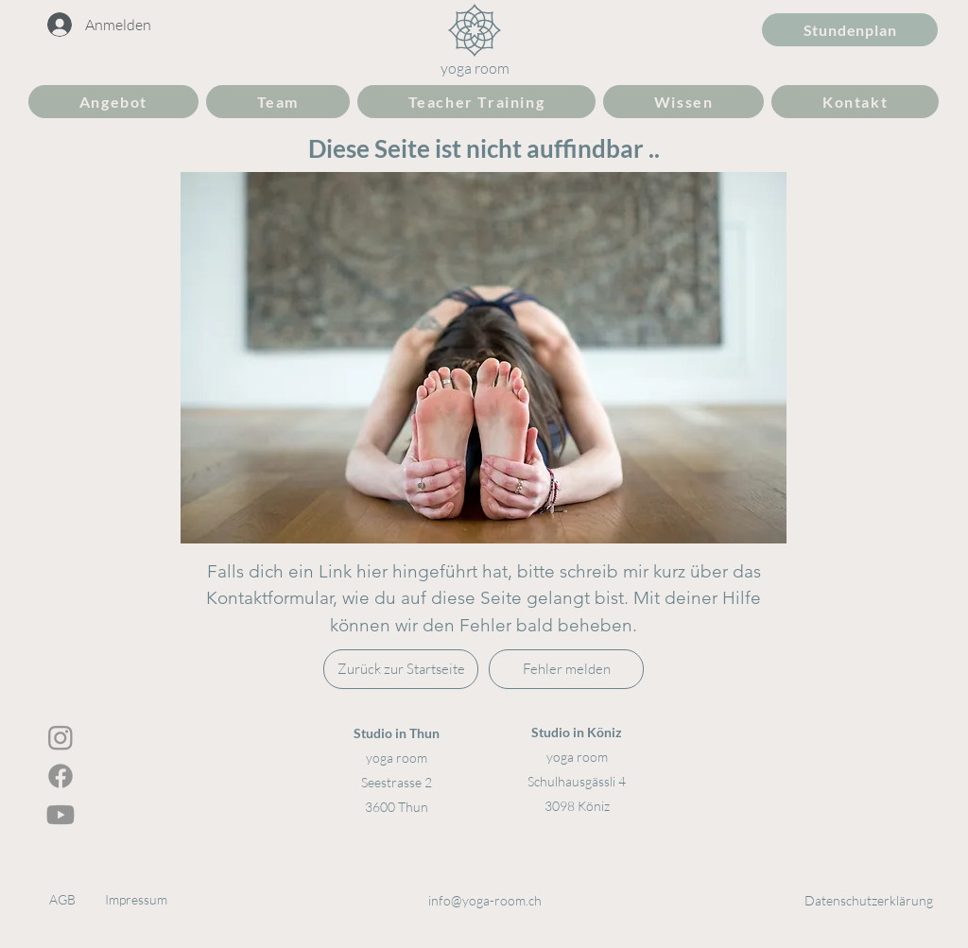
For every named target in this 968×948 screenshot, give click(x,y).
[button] (113, 101)
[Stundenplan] (850, 29)
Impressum (136, 899)
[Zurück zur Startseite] (400, 669)
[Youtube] (60, 815)
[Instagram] (60, 737)
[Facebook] (60, 776)
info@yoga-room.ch (485, 900)
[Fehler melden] (566, 669)
